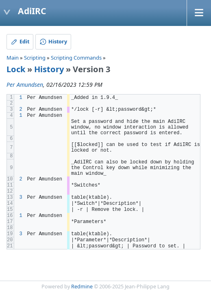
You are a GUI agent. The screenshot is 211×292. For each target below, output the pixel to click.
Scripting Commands (76, 57)
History (49, 69)
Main (13, 57)
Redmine (82, 286)
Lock (16, 69)
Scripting (35, 57)
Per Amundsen (25, 84)
